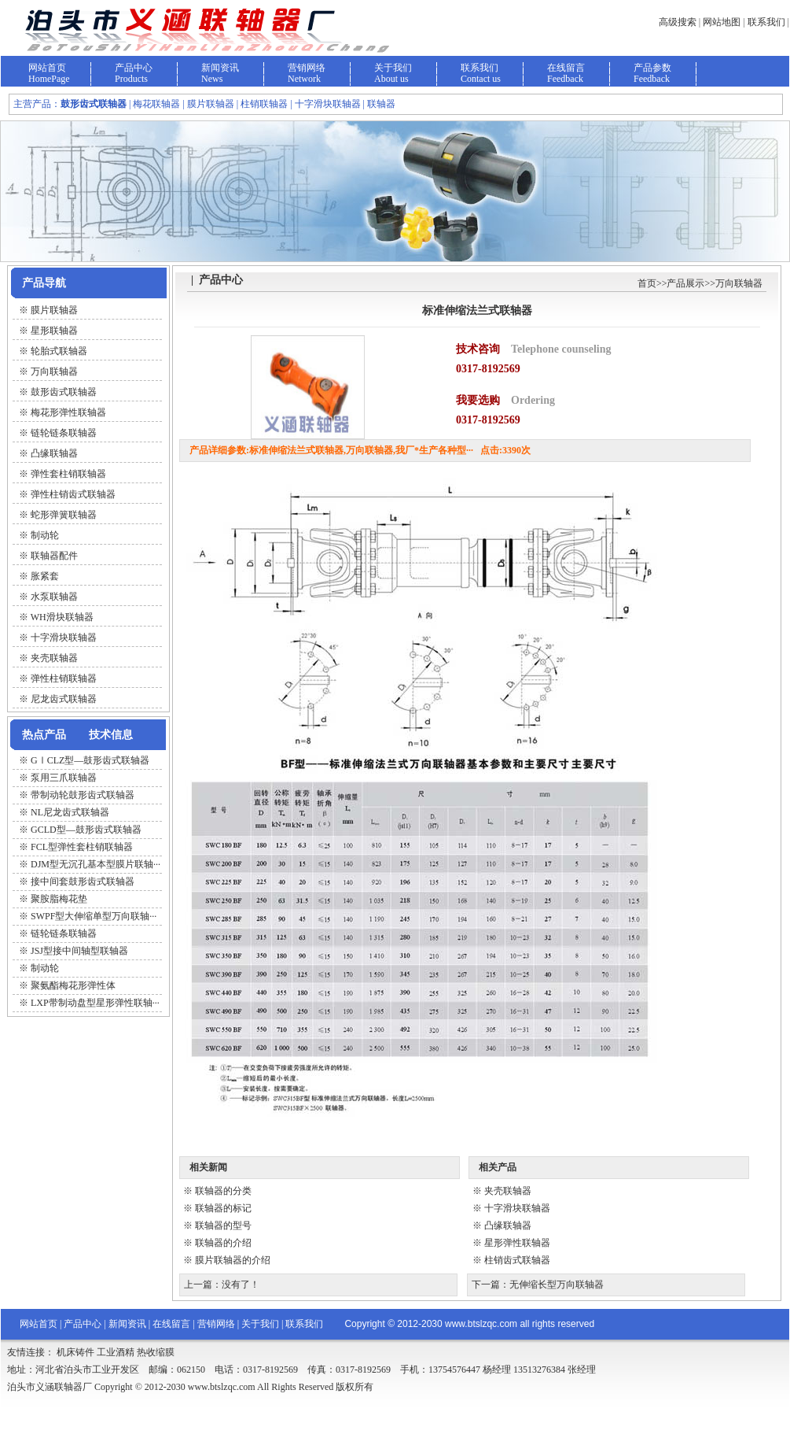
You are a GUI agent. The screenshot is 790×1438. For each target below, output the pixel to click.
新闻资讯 (220, 67)
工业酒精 (115, 1352)
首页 (647, 283)
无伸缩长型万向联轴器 (556, 1284)
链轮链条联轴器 (64, 933)
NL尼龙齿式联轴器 (70, 812)
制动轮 (45, 968)
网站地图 (721, 22)
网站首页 (47, 67)
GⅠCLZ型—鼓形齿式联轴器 (90, 760)
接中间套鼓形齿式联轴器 (82, 881)
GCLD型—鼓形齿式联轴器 (86, 829)
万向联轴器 (738, 283)
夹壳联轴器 (507, 1190)
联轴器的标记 (223, 1208)
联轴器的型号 (223, 1225)
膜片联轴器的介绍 (232, 1260)
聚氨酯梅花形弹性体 (73, 985)
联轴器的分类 (223, 1190)
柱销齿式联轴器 (517, 1260)
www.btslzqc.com (481, 1323)
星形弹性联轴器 (517, 1242)
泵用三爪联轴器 (64, 777)
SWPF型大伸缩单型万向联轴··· (93, 916)
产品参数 (652, 67)
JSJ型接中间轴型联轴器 (79, 950)
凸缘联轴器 (507, 1225)
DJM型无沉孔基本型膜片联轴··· (95, 864)
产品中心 (133, 67)
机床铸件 (75, 1352)
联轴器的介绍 (223, 1242)
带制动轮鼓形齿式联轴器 (82, 794)
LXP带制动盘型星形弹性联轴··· (95, 1002)
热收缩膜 (156, 1352)
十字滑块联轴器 (517, 1208)
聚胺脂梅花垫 (59, 898)
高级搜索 (677, 22)
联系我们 (766, 22)
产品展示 (685, 283)
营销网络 (306, 67)
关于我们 (393, 67)
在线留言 (566, 67)
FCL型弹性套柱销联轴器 (82, 846)
